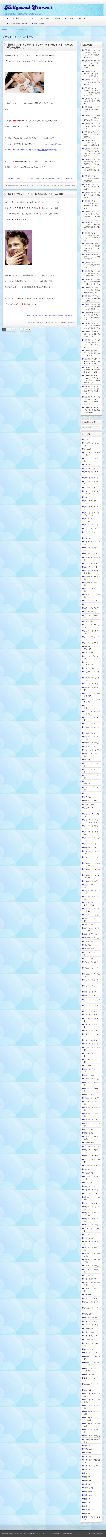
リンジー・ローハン (91, 1343)
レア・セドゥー (89, 1353)
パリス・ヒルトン (90, 1098)
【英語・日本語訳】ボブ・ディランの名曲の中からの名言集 (92, 306)
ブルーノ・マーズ (90, 1156)
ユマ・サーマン (89, 1321)
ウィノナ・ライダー (91, 548)
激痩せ (86, 1495)
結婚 (85, 1513)
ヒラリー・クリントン (92, 1108)
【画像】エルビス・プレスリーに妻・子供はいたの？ (92, 195)
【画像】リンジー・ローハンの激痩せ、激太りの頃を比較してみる (92, 273)
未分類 (86, 1480)
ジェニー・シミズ (90, 881)
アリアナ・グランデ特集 (18, 24)
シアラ (86, 797)
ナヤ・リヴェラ (89, 1040)
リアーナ (87, 1328)
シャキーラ (88, 804)
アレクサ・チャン (90, 497)
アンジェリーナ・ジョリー (33, 185)
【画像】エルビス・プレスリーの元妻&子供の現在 (92, 186)
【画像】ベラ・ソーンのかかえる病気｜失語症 (92, 101)
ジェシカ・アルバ (90, 847)
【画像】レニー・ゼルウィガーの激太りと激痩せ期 (92, 82)
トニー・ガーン (89, 1011)
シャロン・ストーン (91, 808)
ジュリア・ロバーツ (91, 897)
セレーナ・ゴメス (90, 938)
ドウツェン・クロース (92, 1018)
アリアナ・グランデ (91, 481)
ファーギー (88, 1142)
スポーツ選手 (89, 934)
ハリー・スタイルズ (91, 1088)
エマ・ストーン (89, 563)
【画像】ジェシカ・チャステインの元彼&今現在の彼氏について (92, 118)
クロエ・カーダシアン (92, 727)
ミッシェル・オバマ (91, 1269)
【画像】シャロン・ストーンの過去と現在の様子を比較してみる (92, 290)
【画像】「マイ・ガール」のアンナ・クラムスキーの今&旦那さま (92, 142)
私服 (85, 1510)
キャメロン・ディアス (92, 672)
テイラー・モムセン (91, 986)
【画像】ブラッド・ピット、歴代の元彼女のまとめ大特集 (35, 194)
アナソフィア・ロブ (91, 472)
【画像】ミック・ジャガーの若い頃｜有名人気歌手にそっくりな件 (92, 162)
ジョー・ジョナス (90, 924)
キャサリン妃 (89, 668)
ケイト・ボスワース (91, 754)
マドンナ (87, 1238)
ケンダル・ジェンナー (92, 775)
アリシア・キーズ (90, 487)
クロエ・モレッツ (90, 733)
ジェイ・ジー (89, 844)
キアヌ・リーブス (90, 652)
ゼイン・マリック (90, 941)
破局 (85, 1506)
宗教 (85, 1469)
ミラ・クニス (89, 1279)
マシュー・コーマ (90, 1225)
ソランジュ (88, 958)
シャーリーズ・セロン (92, 814)
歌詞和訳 (87, 1488)
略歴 (85, 1502)
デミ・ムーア (89, 992)
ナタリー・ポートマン (92, 1034)
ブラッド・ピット (49, 185)
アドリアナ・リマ (90, 468)
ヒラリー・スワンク (91, 1114)
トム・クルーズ (89, 1015)
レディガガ (88, 1374)
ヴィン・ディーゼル (91, 1430)
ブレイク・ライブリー (92, 1159)
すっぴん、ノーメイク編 (76, 18)
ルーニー (87, 1349)
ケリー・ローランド (91, 769)
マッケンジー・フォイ (92, 1228)
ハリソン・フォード (91, 1082)
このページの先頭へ (96, 1533)
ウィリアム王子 (89, 554)
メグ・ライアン (89, 1298)
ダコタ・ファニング (91, 962)
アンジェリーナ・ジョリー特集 (37, 18)
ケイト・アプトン (90, 746)
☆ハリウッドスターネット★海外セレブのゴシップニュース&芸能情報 (36, 1533)
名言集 (86, 1452)
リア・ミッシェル (90, 1325)
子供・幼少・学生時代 (92, 1460)
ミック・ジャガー (90, 1266)
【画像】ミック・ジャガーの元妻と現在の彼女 (92, 170)
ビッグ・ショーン (90, 1129)
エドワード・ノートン (92, 557)
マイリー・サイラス (91, 1219)
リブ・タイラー (89, 1336)
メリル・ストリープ (91, 1302)
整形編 (57, 18)
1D (85, 439)
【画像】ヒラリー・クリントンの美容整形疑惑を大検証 (92, 178)
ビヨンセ (87, 1133)
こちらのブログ (42, 150)
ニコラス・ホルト (90, 1044)
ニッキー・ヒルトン (91, 1053)
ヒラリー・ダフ (89, 1120)
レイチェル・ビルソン (92, 1356)
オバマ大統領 (89, 611)
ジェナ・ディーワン (91, 857)
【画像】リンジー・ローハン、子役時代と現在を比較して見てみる (92, 281)
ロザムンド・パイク (91, 1384)
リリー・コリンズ (90, 1339)
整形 (85, 1477)
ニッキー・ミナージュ (92, 1059)
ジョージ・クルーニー (92, 918)
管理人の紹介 (39, 24)
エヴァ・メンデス (90, 608)
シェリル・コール (90, 800)
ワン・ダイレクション (92, 1406)
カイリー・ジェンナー (92, 631)
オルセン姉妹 (89, 621)
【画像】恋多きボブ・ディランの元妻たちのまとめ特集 (92, 353)
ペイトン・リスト (90, 1186)
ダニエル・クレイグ (91, 968)
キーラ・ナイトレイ (91, 687)
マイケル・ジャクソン (92, 1207)
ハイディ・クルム (90, 1079)
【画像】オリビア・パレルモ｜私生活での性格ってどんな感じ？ (92, 361)
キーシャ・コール (90, 684)
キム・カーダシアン (91, 656)
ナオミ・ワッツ (89, 1030)
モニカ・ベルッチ (90, 1317)
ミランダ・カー (89, 1275)
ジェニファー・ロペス (92, 869)
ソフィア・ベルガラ (91, 952)
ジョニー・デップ (90, 915)
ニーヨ (86, 1065)
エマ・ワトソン (89, 567)
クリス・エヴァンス (91, 717)
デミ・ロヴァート (90, 995)
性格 (85, 1473)
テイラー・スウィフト (92, 980)
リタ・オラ (88, 1332)
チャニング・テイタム (92, 974)
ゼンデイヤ (88, 949)
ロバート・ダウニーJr (92, 1394)
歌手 (85, 1484)
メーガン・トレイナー (92, 1308)
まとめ (86, 449)
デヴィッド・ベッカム (92, 999)
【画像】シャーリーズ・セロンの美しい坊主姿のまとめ (92, 334)
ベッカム (87, 1173)
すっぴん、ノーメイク (92, 443)
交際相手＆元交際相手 (67, 323)
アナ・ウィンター (90, 478)
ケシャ (86, 760)
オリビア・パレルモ (91, 615)
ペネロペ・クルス (90, 1190)
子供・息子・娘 (65, 185)
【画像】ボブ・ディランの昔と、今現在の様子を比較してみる (92, 298)
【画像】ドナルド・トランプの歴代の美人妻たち (92, 265)
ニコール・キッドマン (92, 1047)
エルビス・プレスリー (92, 595)
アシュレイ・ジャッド (92, 458)
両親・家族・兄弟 (90, 1436)
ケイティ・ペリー (90, 743)
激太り (86, 1491)
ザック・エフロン (90, 793)
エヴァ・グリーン (90, 604)
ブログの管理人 (89, 1165)
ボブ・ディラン (89, 1193)
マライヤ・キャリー (91, 1242)
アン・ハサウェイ (90, 528)
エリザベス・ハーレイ (92, 583)
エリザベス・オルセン (92, 577)
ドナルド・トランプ (91, 1024)
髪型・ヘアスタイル (91, 1517)
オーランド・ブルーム (92, 625)
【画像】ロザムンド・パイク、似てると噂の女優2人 (92, 134)
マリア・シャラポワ (91, 1248)
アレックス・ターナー (92, 507)
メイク (86, 1295)
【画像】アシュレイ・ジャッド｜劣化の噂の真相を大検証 (92, 410)
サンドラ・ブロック (91, 787)
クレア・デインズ (90, 723)
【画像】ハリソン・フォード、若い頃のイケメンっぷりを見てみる (92, 325)
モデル (86, 1314)
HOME (4, 29)
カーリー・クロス (90, 643)
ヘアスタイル (89, 1169)
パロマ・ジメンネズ (91, 1102)
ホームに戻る (14, 18)
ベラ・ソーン (89, 1182)
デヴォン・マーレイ (91, 1005)
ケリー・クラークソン (92, 763)
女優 (57, 185)
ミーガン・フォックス (92, 1289)
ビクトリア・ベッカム (92, 1123)
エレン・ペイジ (89, 601)
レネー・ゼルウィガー (92, 1378)
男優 (73, 185)
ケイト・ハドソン (90, 750)
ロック (86, 1390)
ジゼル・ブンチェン (91, 885)
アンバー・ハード (90, 525)
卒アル (86, 1449)
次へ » (28, 330)
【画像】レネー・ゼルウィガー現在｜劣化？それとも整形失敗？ (92, 74)
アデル (86, 464)
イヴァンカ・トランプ (92, 542)
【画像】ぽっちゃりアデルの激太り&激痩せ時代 (92, 109)
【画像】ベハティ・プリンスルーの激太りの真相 (92, 126)
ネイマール (88, 1075)
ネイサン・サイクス (91, 1069)
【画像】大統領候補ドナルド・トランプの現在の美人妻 (92, 256)
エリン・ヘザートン (91, 589)
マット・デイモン (90, 1234)
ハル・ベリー (89, 1094)
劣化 (85, 1445)
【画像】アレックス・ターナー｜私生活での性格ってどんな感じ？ (92, 369)
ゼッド (86, 945)
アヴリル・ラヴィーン (92, 532)
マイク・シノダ (89, 1203)
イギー (86, 538)
